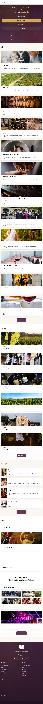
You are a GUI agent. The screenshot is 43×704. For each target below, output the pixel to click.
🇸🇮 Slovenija (24, 671)
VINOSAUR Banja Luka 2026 (9, 627)
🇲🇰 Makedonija (24, 675)
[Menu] (41, 2)
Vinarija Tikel (5, 429)
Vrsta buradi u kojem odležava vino (10, 109)
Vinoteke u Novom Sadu (8, 132)
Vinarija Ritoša (6, 348)
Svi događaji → (21, 633)
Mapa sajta (3, 697)
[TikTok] (28, 658)
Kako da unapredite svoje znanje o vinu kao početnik (14, 198)
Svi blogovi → (21, 320)
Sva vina (2, 671)
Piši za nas (3, 691)
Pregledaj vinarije (21, 20)
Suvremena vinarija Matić (13, 469)
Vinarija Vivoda (6, 368)
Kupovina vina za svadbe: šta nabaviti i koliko (12, 243)
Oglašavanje (3, 693)
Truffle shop (10, 480)
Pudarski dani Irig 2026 (7, 567)
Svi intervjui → (21, 512)
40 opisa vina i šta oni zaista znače (10, 176)
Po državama (3, 669)
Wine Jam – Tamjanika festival (9, 221)
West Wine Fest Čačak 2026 (8, 547)
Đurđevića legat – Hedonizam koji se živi (17, 502)
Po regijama (3, 667)
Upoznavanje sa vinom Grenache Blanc (11, 154)
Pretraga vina (3, 673)
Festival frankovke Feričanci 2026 (10, 607)
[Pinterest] (23, 658)
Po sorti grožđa (21, 24)
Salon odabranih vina (7, 287)
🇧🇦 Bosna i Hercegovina (26, 665)
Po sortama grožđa (4, 665)
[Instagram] (17, 658)
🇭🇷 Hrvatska (24, 669)
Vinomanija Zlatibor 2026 (8, 587)
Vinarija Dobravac (6, 389)
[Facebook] (15, 658)
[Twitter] (20, 658)
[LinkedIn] (25, 658)
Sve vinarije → (21, 455)
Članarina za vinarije (4, 689)
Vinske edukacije (6, 65)
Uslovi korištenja (4, 695)
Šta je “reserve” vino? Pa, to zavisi (10, 265)
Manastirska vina (6, 87)
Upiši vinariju (3, 687)
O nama (2, 683)
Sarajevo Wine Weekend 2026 (9, 528)
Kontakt (2, 685)
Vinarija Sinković (6, 409)
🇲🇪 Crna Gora (24, 673)
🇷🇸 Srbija (23, 667)
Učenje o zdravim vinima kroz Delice (16, 490)
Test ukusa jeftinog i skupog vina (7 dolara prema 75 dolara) (15, 310)
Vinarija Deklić (6, 449)
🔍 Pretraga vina (21, 28)
